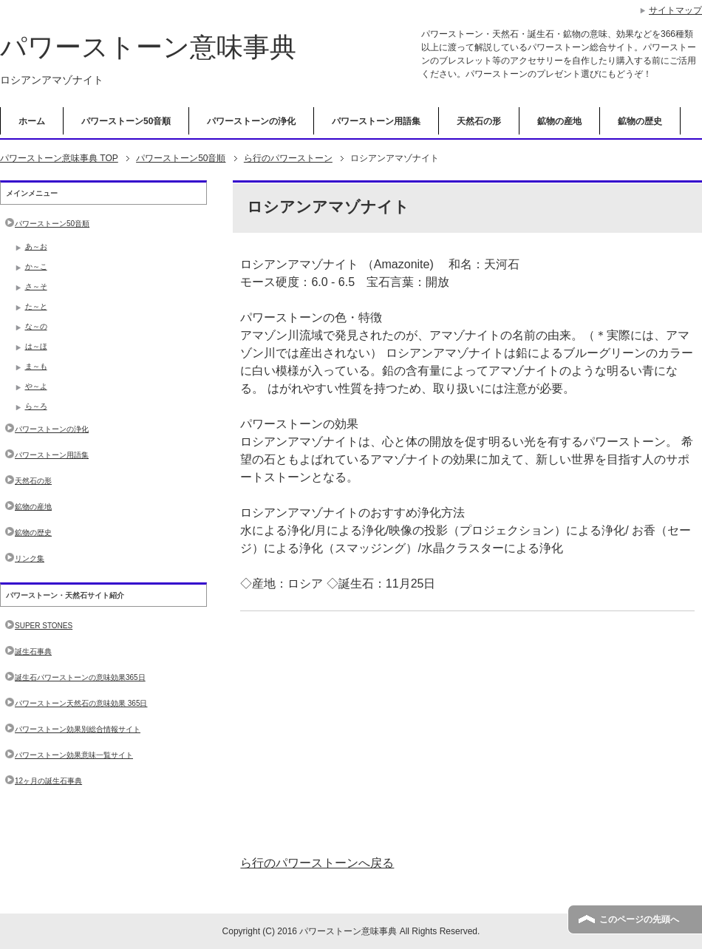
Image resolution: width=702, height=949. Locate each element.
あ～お (36, 246)
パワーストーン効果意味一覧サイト (74, 755)
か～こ (36, 266)
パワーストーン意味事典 (148, 47)
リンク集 (29, 558)
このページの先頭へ (639, 919)
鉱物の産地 (559, 121)
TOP (59, 158)
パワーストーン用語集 (376, 121)
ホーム (31, 121)
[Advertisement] (467, 733)
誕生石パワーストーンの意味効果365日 (80, 677)
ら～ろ (36, 406)
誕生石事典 (33, 651)
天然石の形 (479, 121)
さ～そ (36, 286)
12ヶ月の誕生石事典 (48, 781)
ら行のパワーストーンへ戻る (317, 863)
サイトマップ (675, 10)
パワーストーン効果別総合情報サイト (77, 729)
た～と (36, 306)
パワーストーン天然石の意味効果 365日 (81, 703)
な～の (36, 326)
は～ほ (36, 346)
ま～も (36, 366)
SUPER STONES (43, 626)
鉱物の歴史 (640, 121)
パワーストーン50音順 (126, 121)
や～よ (36, 386)
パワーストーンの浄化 (251, 121)
